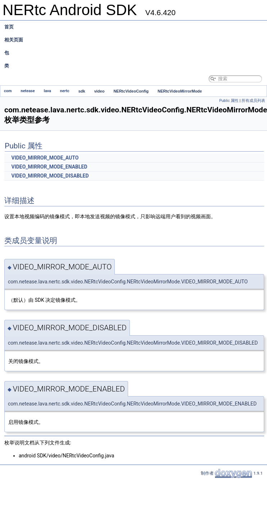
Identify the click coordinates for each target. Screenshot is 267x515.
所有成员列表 (253, 100)
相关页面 (13, 39)
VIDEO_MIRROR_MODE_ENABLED (49, 167)
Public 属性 (229, 100)
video (99, 91)
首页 (9, 27)
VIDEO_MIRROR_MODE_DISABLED (50, 176)
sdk (81, 91)
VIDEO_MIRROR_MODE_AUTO (44, 158)
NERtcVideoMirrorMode (180, 91)
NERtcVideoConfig (131, 91)
